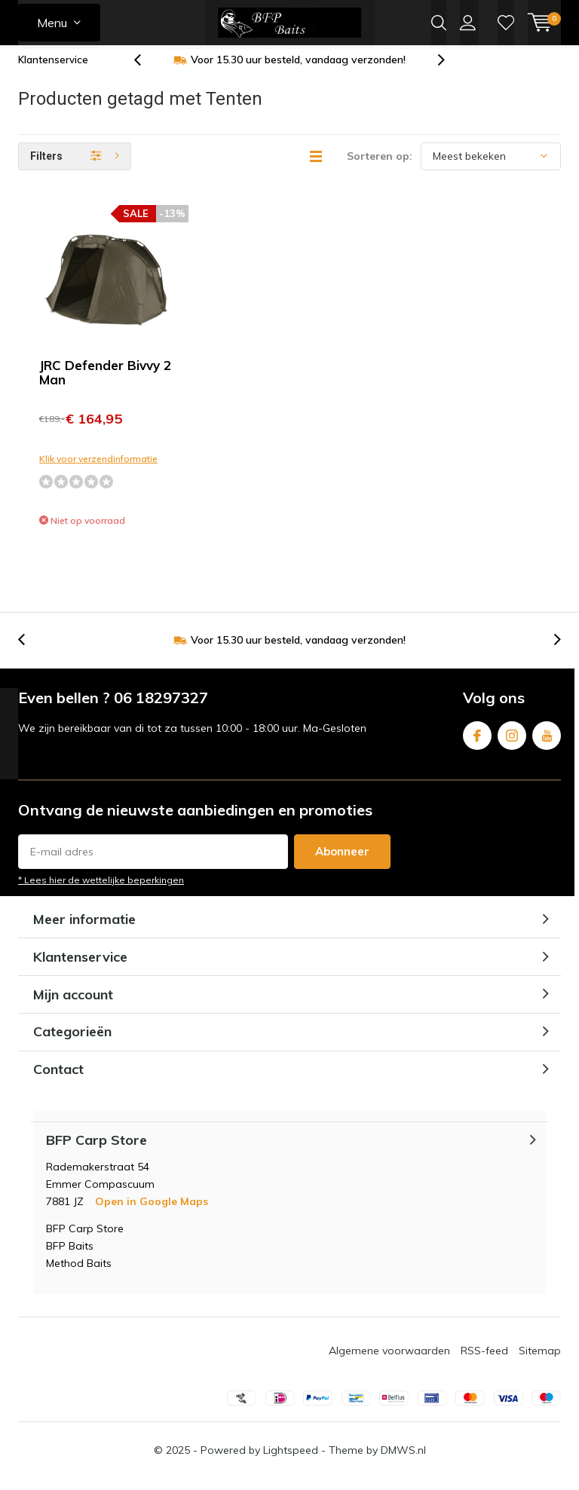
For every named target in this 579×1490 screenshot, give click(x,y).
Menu (52, 22)
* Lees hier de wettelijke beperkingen (101, 891)
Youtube (546, 743)
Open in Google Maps (151, 1212)
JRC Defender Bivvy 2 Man (105, 384)
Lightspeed (290, 1461)
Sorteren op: (379, 167)
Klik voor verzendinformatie (98, 470)
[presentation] (145, 71)
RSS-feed (484, 1362)
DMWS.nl (403, 1461)
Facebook (477, 743)
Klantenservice (53, 71)
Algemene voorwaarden (389, 1362)
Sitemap (540, 1362)
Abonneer (342, 862)
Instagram (512, 743)
